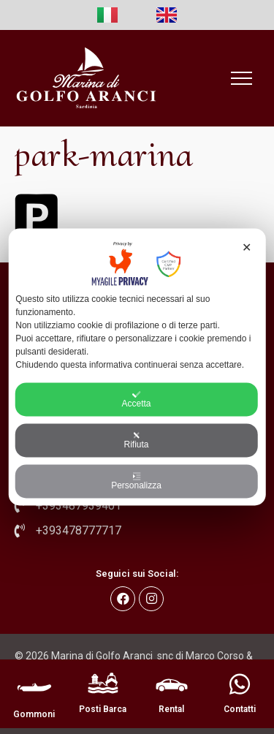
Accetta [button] (136, 399)
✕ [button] (246, 247)
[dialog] (137, 366)
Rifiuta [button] (135, 440)
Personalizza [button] (136, 481)
